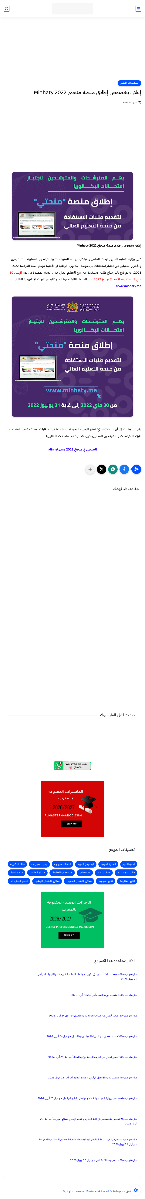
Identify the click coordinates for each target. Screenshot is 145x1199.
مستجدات (84, 872)
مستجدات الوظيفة (62, 872)
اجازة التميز (129, 864)
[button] (124, 469)
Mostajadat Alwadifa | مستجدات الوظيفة (87, 1191)
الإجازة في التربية (86, 864)
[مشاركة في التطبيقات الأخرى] (90, 469)
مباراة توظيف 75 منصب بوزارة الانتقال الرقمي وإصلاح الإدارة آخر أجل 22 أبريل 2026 (92, 1077)
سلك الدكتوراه (17, 864)
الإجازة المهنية (108, 864)
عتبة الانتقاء (104, 872)
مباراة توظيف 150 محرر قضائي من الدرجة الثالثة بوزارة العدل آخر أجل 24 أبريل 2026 (93, 1015)
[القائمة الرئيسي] (138, 9)
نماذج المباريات (19, 881)
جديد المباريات (39, 864)
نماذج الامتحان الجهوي (79, 881)
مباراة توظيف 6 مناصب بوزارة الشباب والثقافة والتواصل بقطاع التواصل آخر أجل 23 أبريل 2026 (87, 1098)
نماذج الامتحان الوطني (47, 881)
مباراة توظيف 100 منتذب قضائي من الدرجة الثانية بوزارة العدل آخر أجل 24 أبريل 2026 (92, 1036)
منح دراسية (17, 872)
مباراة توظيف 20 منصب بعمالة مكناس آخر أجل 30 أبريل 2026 (103, 1160)
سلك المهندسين (126, 872)
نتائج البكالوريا (127, 881)
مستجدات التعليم (129, 83)
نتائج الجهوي (106, 881)
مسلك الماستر (37, 872)
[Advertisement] (72, 51)
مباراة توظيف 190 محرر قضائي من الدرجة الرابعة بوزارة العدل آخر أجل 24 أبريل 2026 (92, 1057)
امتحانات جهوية (62, 864)
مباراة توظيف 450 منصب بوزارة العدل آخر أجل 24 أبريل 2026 (104, 995)
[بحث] (6, 9)
